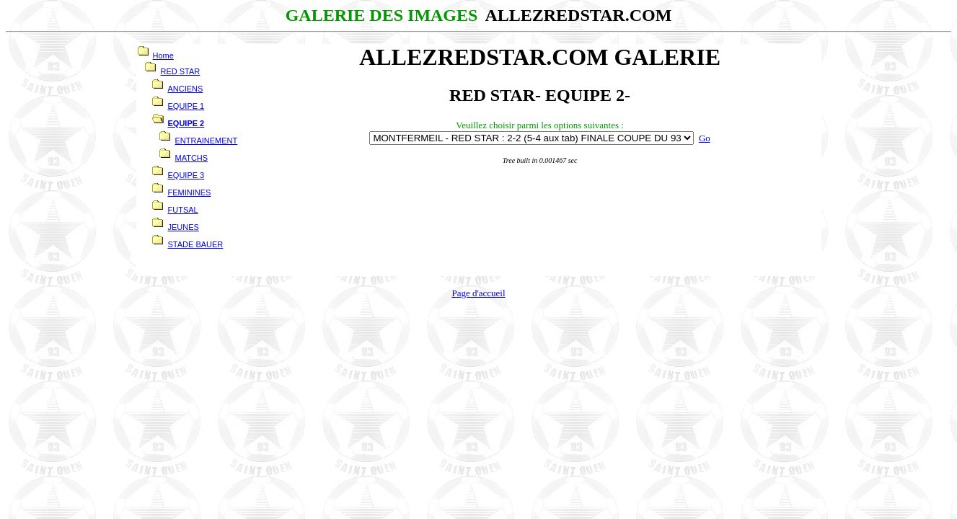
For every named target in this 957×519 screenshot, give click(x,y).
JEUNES (183, 227)
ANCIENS (185, 88)
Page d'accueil (478, 293)
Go (704, 138)
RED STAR (180, 71)
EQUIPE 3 (186, 175)
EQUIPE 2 (186, 123)
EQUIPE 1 (186, 106)
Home (163, 55)
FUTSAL (183, 209)
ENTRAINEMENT (206, 140)
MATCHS (191, 158)
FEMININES (189, 192)
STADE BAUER (196, 244)
